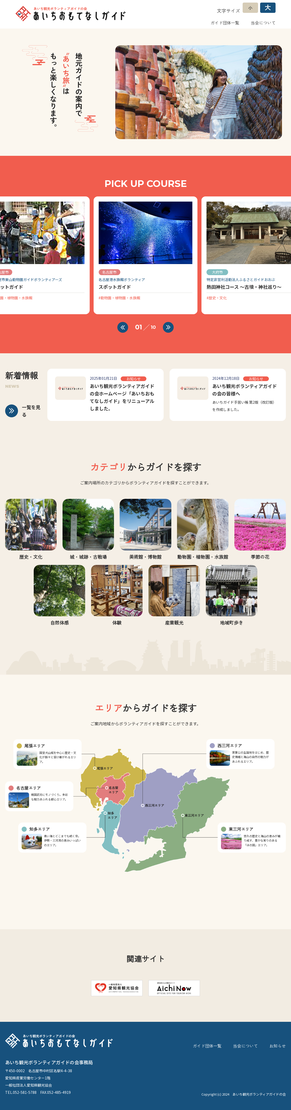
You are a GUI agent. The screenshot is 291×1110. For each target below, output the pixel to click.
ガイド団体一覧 (224, 23)
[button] (122, 327)
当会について (263, 23)
